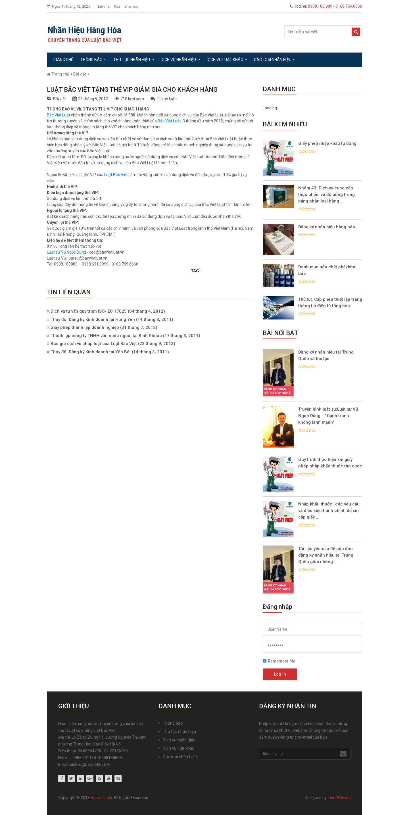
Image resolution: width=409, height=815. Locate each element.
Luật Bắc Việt (116, 174)
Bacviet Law (101, 797)
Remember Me (279, 661)
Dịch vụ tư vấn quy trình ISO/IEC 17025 (89, 311)
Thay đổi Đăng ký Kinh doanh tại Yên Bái (91, 351)
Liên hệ (104, 6)
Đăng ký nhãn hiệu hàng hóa (326, 226)
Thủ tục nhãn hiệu (133, 59)
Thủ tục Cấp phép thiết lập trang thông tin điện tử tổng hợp (330, 302)
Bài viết (79, 74)
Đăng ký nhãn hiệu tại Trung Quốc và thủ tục (326, 355)
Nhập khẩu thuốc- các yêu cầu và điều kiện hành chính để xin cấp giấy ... (329, 510)
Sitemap (131, 6)
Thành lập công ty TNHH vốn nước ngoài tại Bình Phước (106, 335)
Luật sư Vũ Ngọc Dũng (66, 252)
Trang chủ (63, 59)
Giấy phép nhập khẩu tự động (327, 143)
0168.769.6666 (348, 6)
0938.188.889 (320, 6)
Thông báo (93, 59)
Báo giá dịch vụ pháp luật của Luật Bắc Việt (94, 343)
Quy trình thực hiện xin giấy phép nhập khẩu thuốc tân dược (330, 463)
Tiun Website (339, 797)
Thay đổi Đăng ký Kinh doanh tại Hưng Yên (93, 319)
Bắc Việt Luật (58, 115)
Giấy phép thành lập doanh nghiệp (85, 327)
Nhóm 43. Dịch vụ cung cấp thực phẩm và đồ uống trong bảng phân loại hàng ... (326, 194)
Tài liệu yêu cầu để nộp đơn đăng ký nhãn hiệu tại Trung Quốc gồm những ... (325, 555)
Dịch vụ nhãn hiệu (180, 59)
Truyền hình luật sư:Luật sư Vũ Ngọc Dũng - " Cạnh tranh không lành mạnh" (328, 416)
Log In (280, 674)
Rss (117, 6)
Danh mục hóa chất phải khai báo (327, 270)
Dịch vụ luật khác (227, 59)
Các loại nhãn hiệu (274, 59)
